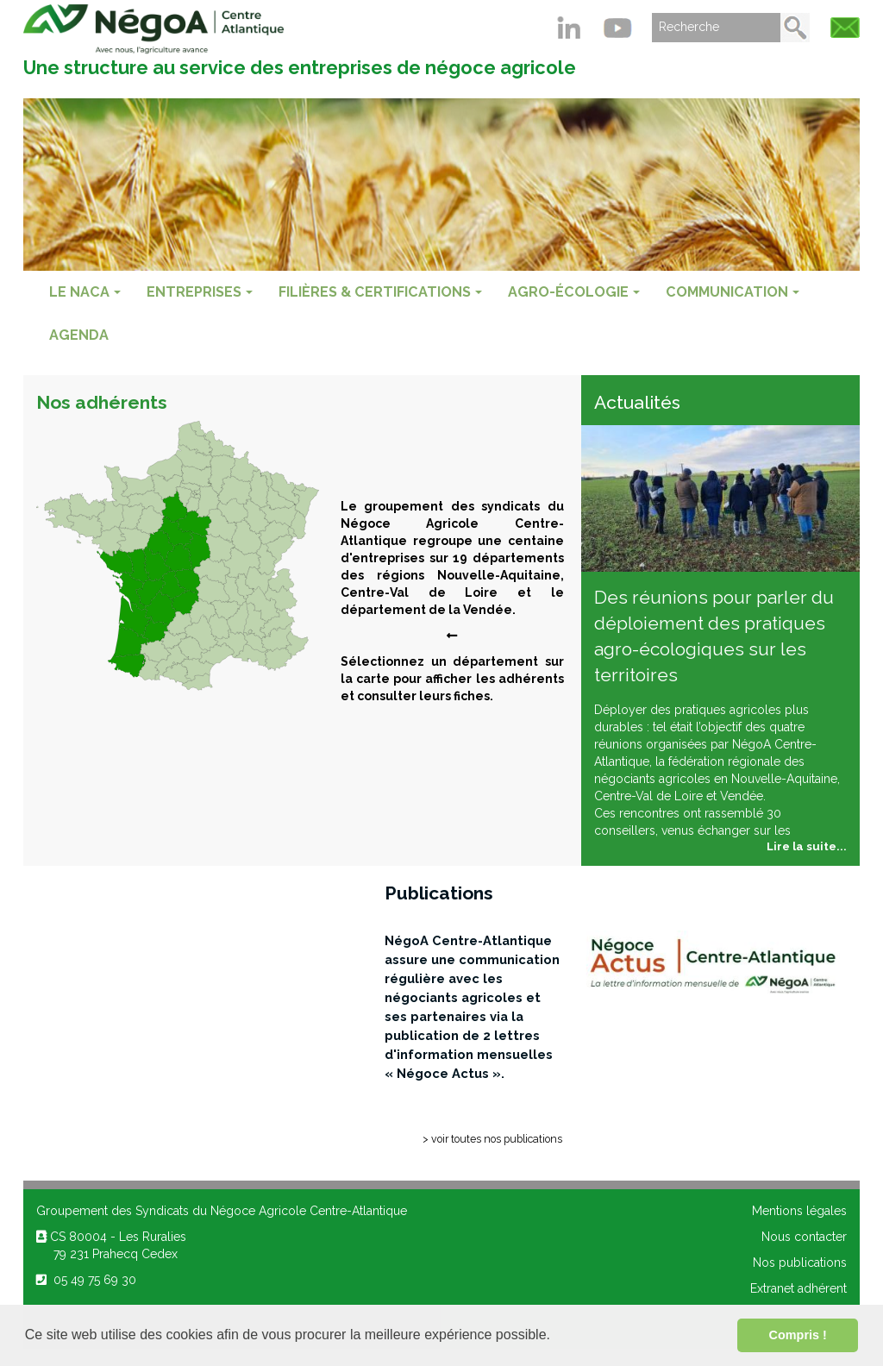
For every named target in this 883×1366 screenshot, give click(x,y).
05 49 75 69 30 (86, 1280)
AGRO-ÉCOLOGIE (574, 292)
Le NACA (85, 292)
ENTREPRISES (200, 292)
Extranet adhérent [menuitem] (798, 1288)
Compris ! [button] (798, 1335)
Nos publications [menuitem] (800, 1262)
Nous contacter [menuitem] (804, 1237)
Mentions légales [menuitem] (799, 1211)
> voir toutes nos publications (492, 1138)
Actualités (637, 402)
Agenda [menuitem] (79, 335)
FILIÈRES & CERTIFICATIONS (380, 292)
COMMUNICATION (732, 292)
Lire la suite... (807, 846)
